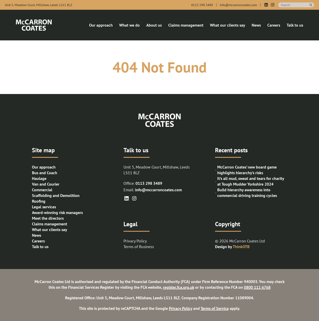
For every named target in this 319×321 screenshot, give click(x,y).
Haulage (39, 178)
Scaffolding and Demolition (56, 195)
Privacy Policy (135, 241)
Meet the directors (48, 218)
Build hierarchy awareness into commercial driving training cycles (247, 192)
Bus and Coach (44, 172)
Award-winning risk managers (57, 212)
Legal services (44, 207)
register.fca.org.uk (178, 287)
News (36, 235)
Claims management (49, 224)
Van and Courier (45, 184)
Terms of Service (215, 308)
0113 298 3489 (148, 183)
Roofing (38, 201)
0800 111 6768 (257, 287)
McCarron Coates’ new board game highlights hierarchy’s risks (247, 169)
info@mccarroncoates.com (158, 189)
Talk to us (40, 246)
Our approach (44, 167)
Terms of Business (138, 246)
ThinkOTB (241, 246)
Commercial (42, 189)
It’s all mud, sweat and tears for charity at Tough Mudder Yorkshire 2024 (250, 181)
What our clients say (49, 229)
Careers (38, 241)
